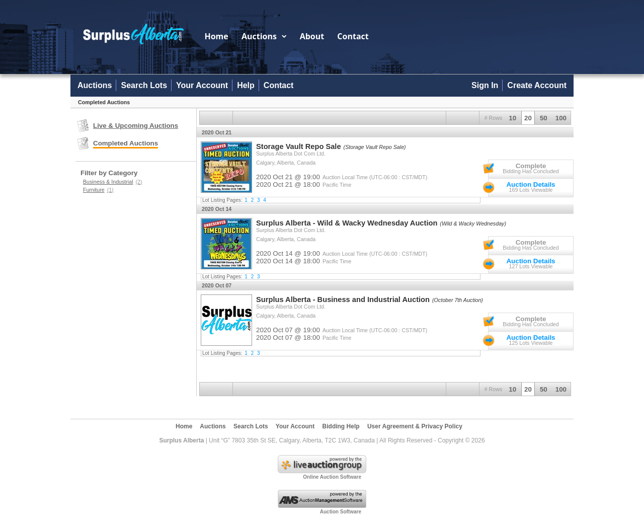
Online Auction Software (332, 477)
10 (512, 118)
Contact (352, 36)
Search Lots (144, 85)
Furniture (98, 190)
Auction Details (530, 184)
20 (528, 118)
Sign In (484, 85)
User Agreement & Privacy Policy (414, 426)
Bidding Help (341, 426)
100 (561, 118)
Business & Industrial (112, 182)
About (312, 36)
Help (246, 85)
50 (543, 118)
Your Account (202, 85)
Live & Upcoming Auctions (135, 125)
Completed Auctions (125, 143)
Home (216, 36)
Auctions (264, 36)
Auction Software (340, 511)
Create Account (537, 85)
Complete (531, 166)
